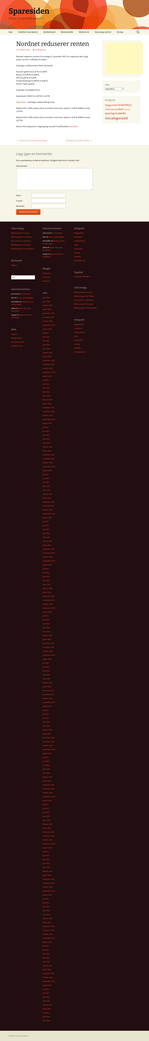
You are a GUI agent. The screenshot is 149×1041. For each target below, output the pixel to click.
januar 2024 (47, 403)
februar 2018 (47, 682)
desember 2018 (48, 643)
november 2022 (48, 458)
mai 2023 (46, 435)
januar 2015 (47, 828)
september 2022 (49, 466)
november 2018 (48, 647)
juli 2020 (46, 569)
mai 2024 (46, 388)
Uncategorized (40, 50)
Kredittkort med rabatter (28, 32)
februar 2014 (47, 871)
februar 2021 (47, 541)
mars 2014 (46, 867)
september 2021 (49, 514)
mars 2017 (46, 726)
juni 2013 (46, 903)
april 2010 (46, 1017)
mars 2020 (46, 584)
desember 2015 (48, 785)
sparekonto (78, 249)
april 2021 (46, 533)
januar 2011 (47, 1009)
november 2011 (48, 973)
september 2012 (49, 938)
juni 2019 (46, 620)
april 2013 (46, 910)
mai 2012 (46, 954)
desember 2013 (48, 879)
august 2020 (47, 565)
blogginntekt (79, 233)
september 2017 (49, 702)
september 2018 (49, 655)
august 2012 (47, 942)
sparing (77, 253)
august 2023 (47, 423)
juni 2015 (46, 808)
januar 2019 (47, 639)
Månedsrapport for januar (21, 245)
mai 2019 (46, 624)
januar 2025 (47, 356)
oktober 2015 (48, 793)
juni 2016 (46, 761)
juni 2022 (46, 478)
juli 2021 (46, 521)
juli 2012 (46, 946)
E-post (19, 200)
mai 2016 (46, 765)
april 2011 (46, 997)
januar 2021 (47, 545)
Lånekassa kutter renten (79, 140)
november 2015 (48, 789)
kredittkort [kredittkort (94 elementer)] (125, 105)
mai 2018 (46, 671)
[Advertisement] (124, 58)
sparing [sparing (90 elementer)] (109, 113)
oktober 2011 (48, 977)
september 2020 (49, 561)
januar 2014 (47, 875)
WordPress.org (17, 346)
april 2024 (46, 392)
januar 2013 (47, 922)
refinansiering (79, 241)
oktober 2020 (48, 557)
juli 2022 (46, 474)
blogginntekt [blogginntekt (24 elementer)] (111, 105)
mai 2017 (46, 718)
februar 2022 (47, 494)
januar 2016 (47, 781)
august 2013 (47, 895)
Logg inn (14, 334)
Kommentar (22, 166)
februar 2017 (47, 730)
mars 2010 (46, 1020)
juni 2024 (46, 384)
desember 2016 (48, 738)
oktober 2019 (48, 604)
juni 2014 (46, 855)
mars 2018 (46, 679)
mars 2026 (46, 301)
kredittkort (78, 237)
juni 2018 (46, 667)
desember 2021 (48, 502)
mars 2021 (46, 537)
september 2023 (49, 419)
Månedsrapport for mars (20, 233)
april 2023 (46, 439)
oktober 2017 (48, 698)
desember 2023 (48, 407)
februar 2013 (47, 918)
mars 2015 (46, 820)
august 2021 (47, 517)
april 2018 (46, 675)
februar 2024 (47, 400)
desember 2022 (48, 455)
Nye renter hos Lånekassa (21, 241)
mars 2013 (46, 914)
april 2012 (46, 958)
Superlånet (21, 102)
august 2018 (47, 659)
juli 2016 (46, 757)
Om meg (120, 32)
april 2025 (46, 345)
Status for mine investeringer (31, 140)
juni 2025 (46, 337)
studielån (77, 256)
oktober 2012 (48, 934)
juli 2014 (46, 851)
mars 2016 (46, 773)
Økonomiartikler (67, 32)
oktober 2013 (48, 887)
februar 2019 (47, 635)
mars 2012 (46, 962)
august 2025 (47, 329)
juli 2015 (46, 804)
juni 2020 (46, 572)
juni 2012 (46, 950)
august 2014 (47, 848)
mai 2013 (46, 906)
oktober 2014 (48, 840)
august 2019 (47, 612)
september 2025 (49, 325)
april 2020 (46, 580)
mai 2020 (46, 576)
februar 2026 (47, 305)
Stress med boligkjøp (56, 237)
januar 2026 (47, 309)
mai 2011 (46, 993)
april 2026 (46, 297)
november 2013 (48, 883)
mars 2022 (46, 490)
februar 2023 (47, 447)
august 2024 (47, 376)
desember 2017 (48, 690)
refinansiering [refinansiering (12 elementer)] (111, 109)
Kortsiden (46, 277)
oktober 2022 (48, 462)
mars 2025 (46, 348)
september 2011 (49, 981)
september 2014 (49, 844)
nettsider (74, 126)
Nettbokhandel (49, 32)
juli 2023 (46, 427)
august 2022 (47, 470)
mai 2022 (46, 482)
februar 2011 (47, 1005)
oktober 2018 (48, 651)
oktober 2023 (48, 415)
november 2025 (48, 317)
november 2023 (48, 411)
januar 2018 (47, 686)
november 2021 (48, 506)
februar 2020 (47, 588)
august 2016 (47, 753)
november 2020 (48, 553)
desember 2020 (48, 549)
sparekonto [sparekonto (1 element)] (127, 109)
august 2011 (47, 985)
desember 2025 (48, 313)
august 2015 (47, 800)
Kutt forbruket (56, 233)
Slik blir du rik (84, 32)
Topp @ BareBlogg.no (82, 276)
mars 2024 (46, 396)
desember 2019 (48, 596)
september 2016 (49, 749)
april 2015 (46, 816)
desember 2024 (48, 360)
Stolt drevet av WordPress (19, 1036)
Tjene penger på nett (102, 32)
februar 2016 (47, 777)
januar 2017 (47, 734)
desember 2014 (48, 832)
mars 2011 (46, 1001)
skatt (76, 245)
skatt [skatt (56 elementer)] (121, 109)
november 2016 (48, 741)
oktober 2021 (48, 510)
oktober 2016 (48, 745)
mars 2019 (46, 631)
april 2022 (46, 486)
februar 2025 (47, 352)
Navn (19, 195)
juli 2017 (46, 710)
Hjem (11, 32)
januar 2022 (47, 498)
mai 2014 (46, 859)
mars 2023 (46, 443)
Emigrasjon (47, 273)
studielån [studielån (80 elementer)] (120, 113)
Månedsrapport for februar (21, 237)
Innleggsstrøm (16, 338)
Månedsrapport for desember (22, 249)
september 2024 (49, 372)
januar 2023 (47, 451)
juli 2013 (46, 899)
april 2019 (46, 627)
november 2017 (48, 694)
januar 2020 (47, 592)
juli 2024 (46, 380)
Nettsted (20, 206)
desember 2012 (48, 926)
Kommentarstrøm (18, 342)
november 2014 (48, 836)
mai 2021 (46, 529)
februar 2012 (47, 965)
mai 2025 (46, 341)
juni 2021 (46, 525)
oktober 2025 (48, 321)
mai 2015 (46, 812)
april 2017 (46, 722)
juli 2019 (46, 616)
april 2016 (46, 769)
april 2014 (46, 863)
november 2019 (48, 600)
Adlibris (14, 265)
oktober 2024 (48, 368)
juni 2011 (46, 989)
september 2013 (49, 891)
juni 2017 (46, 714)
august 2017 (47, 706)
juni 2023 (46, 431)
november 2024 (48, 364)
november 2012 (48, 930)
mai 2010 (46, 1013)
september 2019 (49, 608)
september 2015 (49, 796)
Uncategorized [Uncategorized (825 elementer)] (116, 118)
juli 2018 (46, 663)
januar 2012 (47, 969)
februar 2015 (47, 824)
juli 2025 (46, 333)
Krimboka (46, 281)
